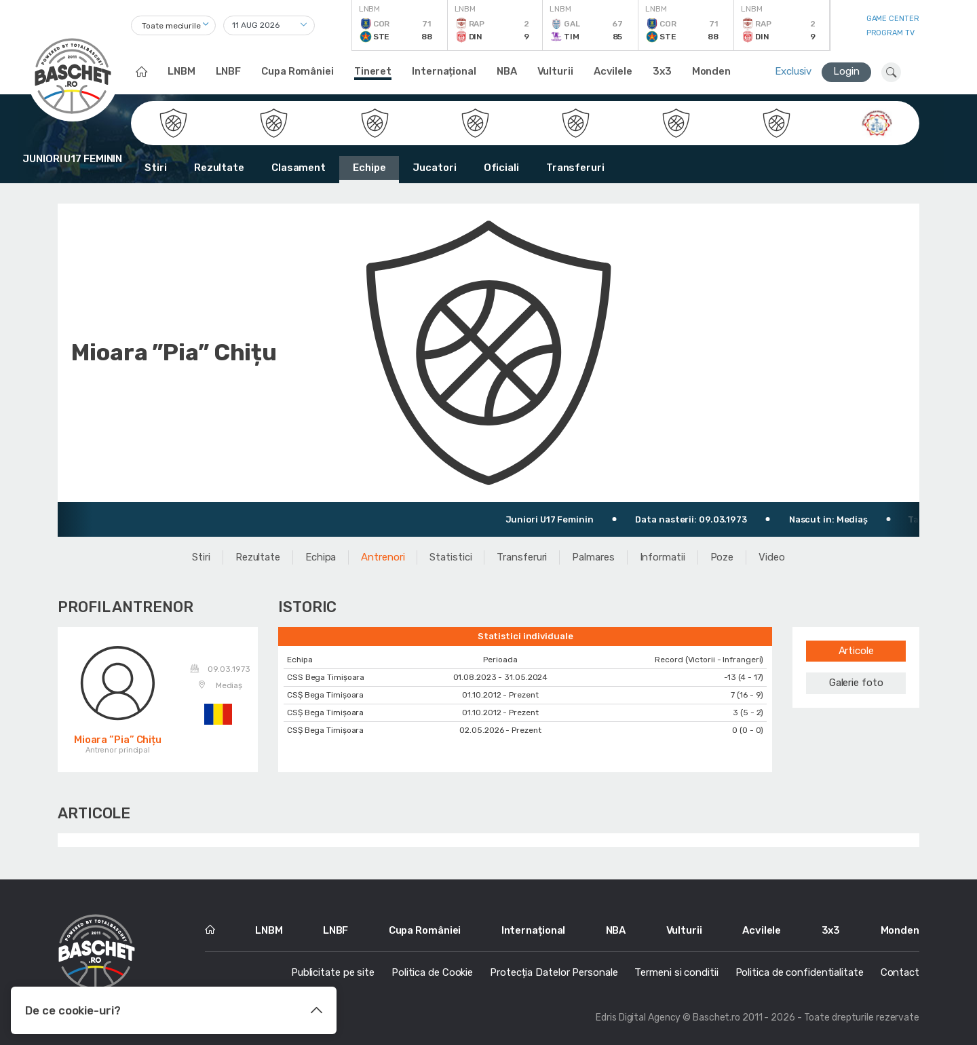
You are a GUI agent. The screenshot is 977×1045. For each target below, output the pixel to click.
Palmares (593, 557)
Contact (900, 972)
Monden (711, 71)
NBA (507, 71)
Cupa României (297, 71)
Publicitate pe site (333, 972)
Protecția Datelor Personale (553, 972)
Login (846, 71)
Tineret (372, 71)
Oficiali (501, 168)
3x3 (662, 71)
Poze (722, 557)
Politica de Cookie (432, 972)
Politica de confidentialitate (799, 972)
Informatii (662, 557)
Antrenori (382, 557)
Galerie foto (856, 683)
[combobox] (173, 25)
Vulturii (555, 71)
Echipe (369, 168)
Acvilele (613, 71)
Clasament (298, 168)
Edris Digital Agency (638, 1017)
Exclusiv (793, 71)
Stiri (156, 168)
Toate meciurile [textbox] (171, 26)
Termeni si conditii (676, 972)
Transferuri (575, 168)
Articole (856, 651)
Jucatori (434, 168)
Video (772, 557)
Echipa (320, 557)
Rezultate (219, 168)
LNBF (229, 71)
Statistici (450, 557)
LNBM (181, 71)
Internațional (444, 71)
